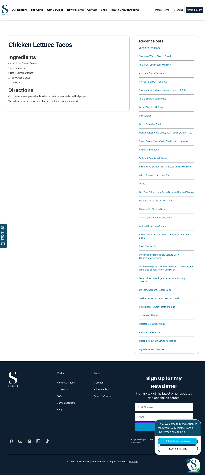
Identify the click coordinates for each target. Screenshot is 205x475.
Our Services (55, 9)
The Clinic (37, 9)
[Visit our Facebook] (11, 441)
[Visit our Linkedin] (38, 441)
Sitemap (133, 461)
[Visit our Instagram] (29, 441)
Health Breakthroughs (125, 9)
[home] (5, 10)
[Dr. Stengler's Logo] (13, 379)
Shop (104, 9)
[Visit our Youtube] (20, 441)
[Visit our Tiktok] (47, 441)
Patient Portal (162, 10)
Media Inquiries (194, 10)
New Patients (75, 9)
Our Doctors (19, 9)
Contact (92, 9)
